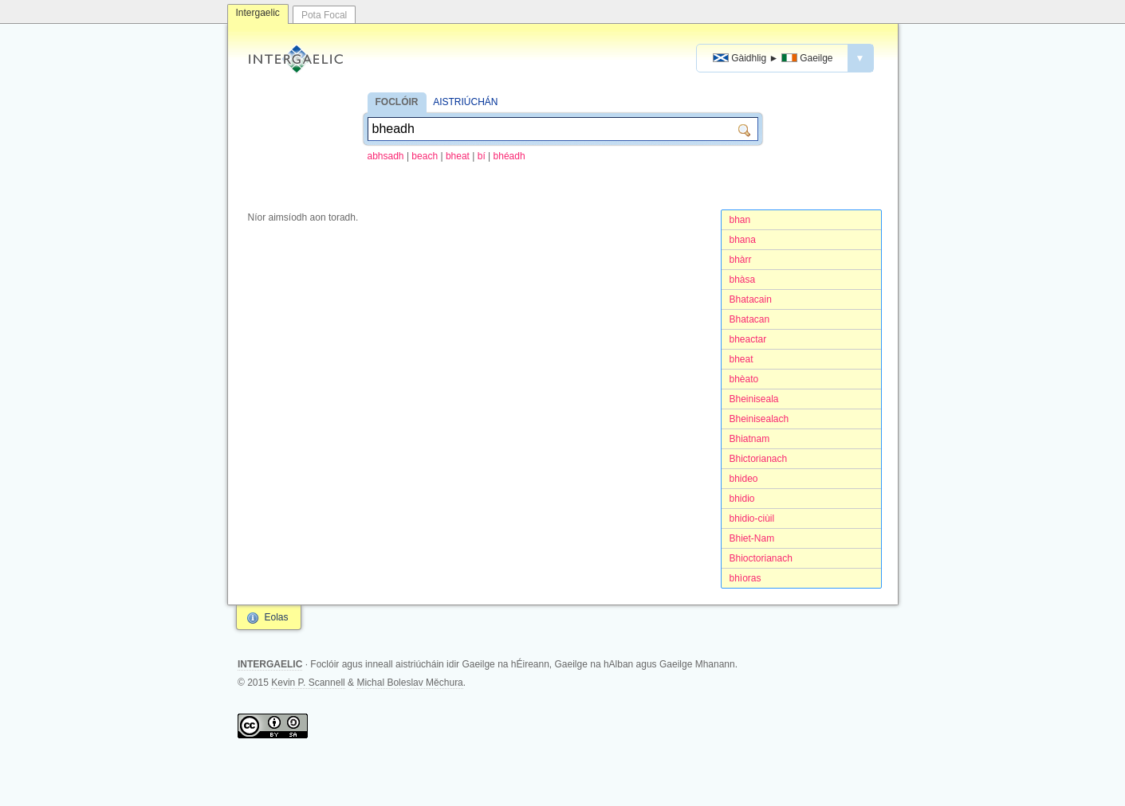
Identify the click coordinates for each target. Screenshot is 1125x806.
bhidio (742, 498)
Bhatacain (751, 299)
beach (424, 156)
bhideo (744, 478)
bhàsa (743, 279)
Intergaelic (258, 12)
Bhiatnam (750, 438)
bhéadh (509, 156)
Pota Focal (324, 15)
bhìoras (745, 578)
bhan (740, 219)
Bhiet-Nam (752, 538)
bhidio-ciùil (752, 518)
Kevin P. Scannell (308, 682)
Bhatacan (750, 319)
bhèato (744, 379)
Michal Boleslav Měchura (409, 682)
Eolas (277, 617)
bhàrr (741, 259)
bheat (458, 156)
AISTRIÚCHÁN (465, 102)
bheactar (748, 339)
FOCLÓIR (397, 102)
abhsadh (386, 156)
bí (482, 156)
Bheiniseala (754, 399)
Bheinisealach (759, 419)
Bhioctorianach (761, 558)
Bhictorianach (759, 458)
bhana (743, 239)
